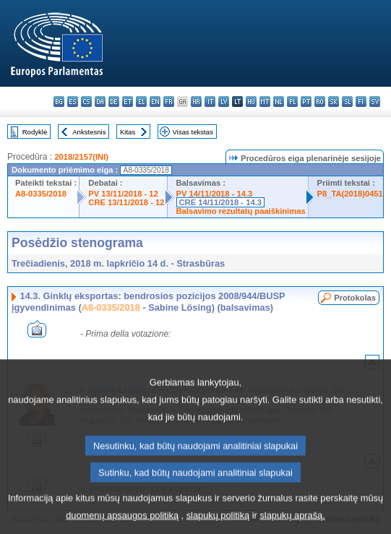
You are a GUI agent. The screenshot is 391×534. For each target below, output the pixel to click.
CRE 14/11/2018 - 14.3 (220, 202)
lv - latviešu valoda (223, 101)
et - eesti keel (127, 101)
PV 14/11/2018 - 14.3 (214, 193)
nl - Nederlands (278, 101)
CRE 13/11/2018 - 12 (126, 202)
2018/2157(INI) (81, 156)
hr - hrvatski (196, 101)
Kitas (127, 132)
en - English (155, 101)
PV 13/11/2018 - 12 (123, 193)
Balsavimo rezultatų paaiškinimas (241, 211)
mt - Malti (264, 101)
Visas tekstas (193, 132)
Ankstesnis (89, 132)
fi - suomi (361, 101)
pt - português (306, 101)
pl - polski (292, 101)
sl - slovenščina (347, 101)
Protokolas (355, 297)
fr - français (168, 101)
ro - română (319, 101)
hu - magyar (251, 101)
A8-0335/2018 (40, 193)
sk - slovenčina (333, 101)
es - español (72, 101)
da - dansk (100, 101)
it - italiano (210, 101)
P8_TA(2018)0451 (350, 193)
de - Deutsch (113, 101)
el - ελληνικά (141, 101)
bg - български (58, 101)
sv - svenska (374, 101)
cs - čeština (86, 101)
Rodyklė (35, 132)
